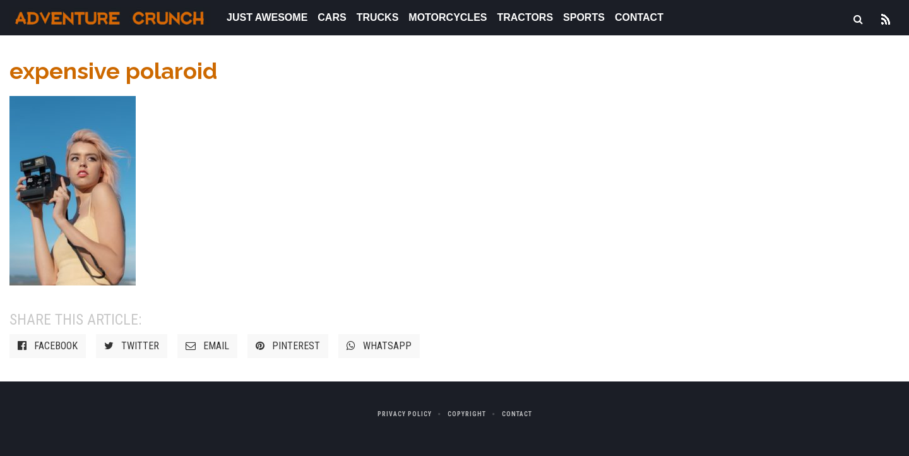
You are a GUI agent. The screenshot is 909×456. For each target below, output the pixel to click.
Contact (639, 17)
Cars (332, 17)
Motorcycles (447, 17)
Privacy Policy (404, 414)
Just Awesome (267, 17)
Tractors (525, 17)
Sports (584, 17)
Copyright (467, 414)
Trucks (378, 17)
